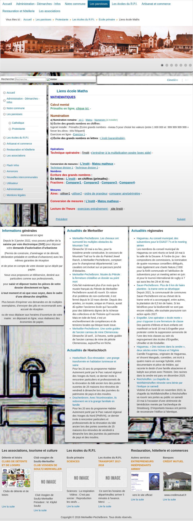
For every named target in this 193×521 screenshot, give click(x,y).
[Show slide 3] (171, 65)
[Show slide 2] (166, 65)
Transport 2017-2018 (109, 463)
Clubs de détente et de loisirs (14, 463)
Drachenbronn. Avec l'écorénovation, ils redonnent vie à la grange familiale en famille (95, 401)
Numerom (100, 120)
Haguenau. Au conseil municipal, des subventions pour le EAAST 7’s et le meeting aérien (162, 242)
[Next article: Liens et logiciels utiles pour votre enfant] (181, 219)
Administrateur (15, 189)
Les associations (49, 11)
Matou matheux (102, 163)
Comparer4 (127, 182)
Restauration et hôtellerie (19, 11)
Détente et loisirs (12, 457)
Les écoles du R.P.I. (124, 3)
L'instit (85, 163)
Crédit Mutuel (173, 461)
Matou (89, 120)
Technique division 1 (62, 167)
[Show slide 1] (162, 65)
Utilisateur (12, 183)
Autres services (140, 457)
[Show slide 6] (185, 65)
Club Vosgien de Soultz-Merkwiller (48, 467)
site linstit (116, 208)
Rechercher (7, 79)
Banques (168, 457)
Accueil (7, 3)
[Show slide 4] (176, 65)
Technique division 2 (86, 167)
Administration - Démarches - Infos (38, 3)
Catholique (18, 122)
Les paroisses (99, 3)
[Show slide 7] (190, 65)
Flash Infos (13, 165)
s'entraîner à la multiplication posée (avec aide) (121, 152)
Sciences (73, 461)
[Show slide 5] (180, 65)
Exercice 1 (79, 134)
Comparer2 (91, 182)
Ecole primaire (75, 457)
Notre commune (75, 3)
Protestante (18, 128)
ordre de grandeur (96, 193)
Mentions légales (16, 195)
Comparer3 (110, 182)
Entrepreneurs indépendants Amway (142, 465)
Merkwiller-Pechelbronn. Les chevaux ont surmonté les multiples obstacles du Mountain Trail (96, 242)
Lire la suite (8, 506)
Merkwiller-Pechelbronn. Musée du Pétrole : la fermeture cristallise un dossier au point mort (97, 278)
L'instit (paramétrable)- (113, 138)
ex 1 (81, 120)
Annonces (12, 171)
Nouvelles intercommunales (22, 177)
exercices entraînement (93, 208)
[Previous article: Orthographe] (61, 219)
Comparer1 (74, 182)
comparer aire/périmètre (124, 193)
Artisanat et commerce (156, 3)
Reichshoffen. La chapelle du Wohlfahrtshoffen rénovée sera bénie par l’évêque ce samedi (159, 383)
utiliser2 (77, 193)
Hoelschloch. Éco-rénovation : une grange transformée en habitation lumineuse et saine (96, 361)
